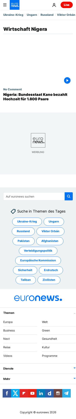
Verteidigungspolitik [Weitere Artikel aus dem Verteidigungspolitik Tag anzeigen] (38, 250)
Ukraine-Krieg (13, 14)
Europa (8, 322)
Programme (49, 355)
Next (6, 339)
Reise (6, 347)
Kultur (46, 347)
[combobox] (38, 196)
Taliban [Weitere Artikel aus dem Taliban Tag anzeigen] (26, 280)
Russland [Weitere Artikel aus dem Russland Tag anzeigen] (23, 231)
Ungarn (32, 14)
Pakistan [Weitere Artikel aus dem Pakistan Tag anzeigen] (24, 241)
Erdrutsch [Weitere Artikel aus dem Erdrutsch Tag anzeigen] (51, 270)
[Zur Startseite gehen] (14, 5)
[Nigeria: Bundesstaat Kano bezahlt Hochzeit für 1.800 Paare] (38, 96)
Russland (47, 14)
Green (46, 330)
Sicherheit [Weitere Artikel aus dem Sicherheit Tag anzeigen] (25, 270)
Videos (7, 355)
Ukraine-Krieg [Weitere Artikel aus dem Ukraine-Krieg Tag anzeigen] (27, 221)
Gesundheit (49, 339)
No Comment (12, 89)
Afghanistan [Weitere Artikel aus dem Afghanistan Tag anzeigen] (49, 241)
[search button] (69, 196)
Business (9, 330)
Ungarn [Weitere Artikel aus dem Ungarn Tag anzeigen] (54, 221)
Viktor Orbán (66, 14)
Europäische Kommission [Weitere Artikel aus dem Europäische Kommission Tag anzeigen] (38, 260)
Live (67, 4)
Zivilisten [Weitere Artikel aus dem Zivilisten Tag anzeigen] (49, 280)
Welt (45, 322)
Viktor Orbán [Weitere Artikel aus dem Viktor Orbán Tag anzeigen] (50, 231)
